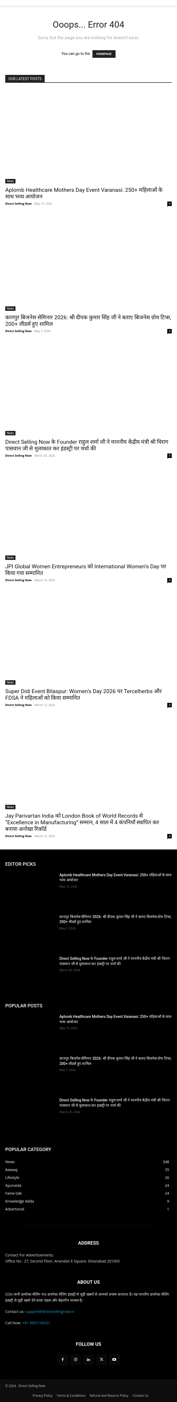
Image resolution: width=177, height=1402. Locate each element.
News (10, 181)
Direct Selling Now (18, 203)
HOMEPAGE (104, 54)
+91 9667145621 (36, 1322)
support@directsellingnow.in (49, 1311)
